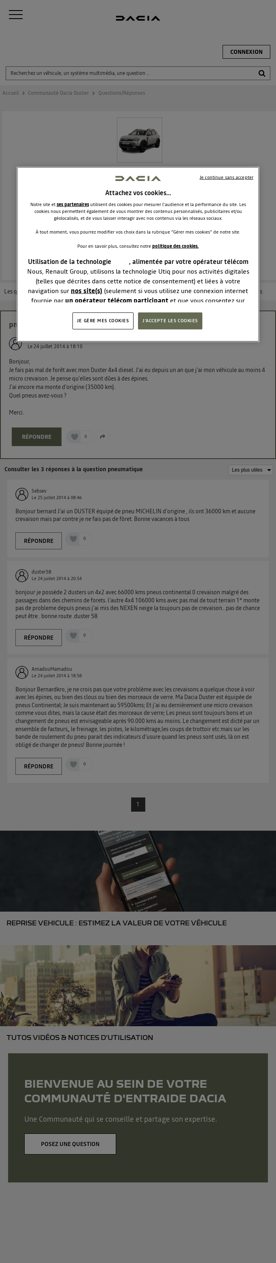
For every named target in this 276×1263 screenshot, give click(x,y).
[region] (138, 254)
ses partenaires (73, 204)
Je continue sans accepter (226, 177)
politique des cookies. (175, 245)
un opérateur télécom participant (116, 300)
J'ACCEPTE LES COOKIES (170, 320)
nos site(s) (86, 290)
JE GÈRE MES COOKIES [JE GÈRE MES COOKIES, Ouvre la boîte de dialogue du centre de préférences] (103, 320)
